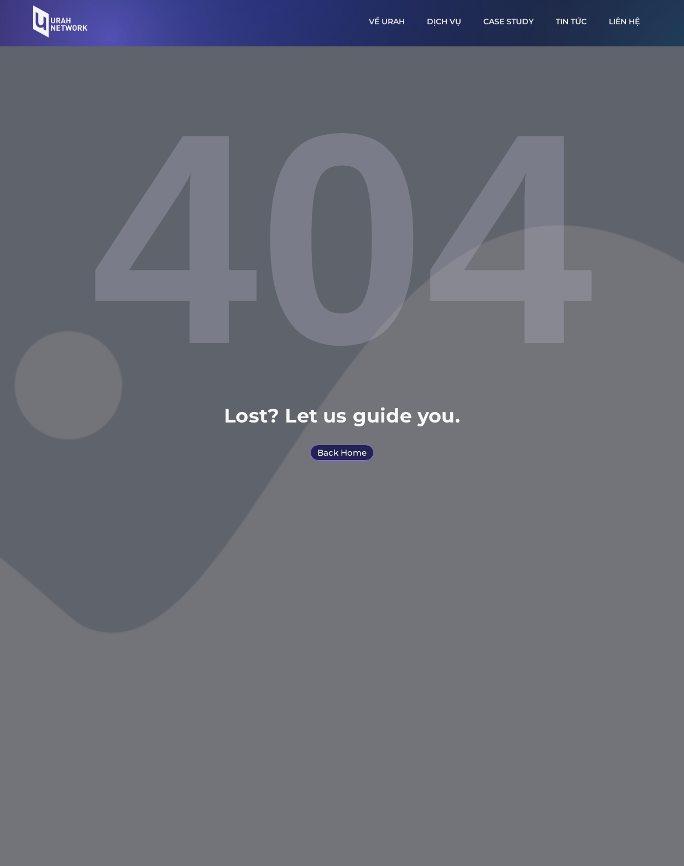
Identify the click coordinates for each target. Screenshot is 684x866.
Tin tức (571, 19)
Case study (508, 19)
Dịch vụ (444, 19)
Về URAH (387, 19)
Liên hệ (624, 19)
